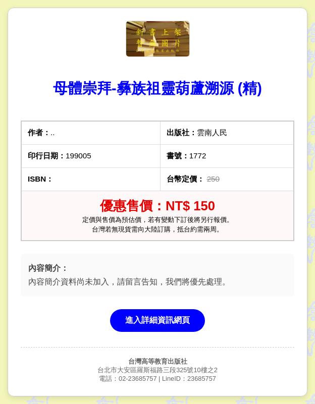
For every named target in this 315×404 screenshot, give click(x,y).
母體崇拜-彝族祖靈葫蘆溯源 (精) (157, 88)
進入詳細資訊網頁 (157, 320)
